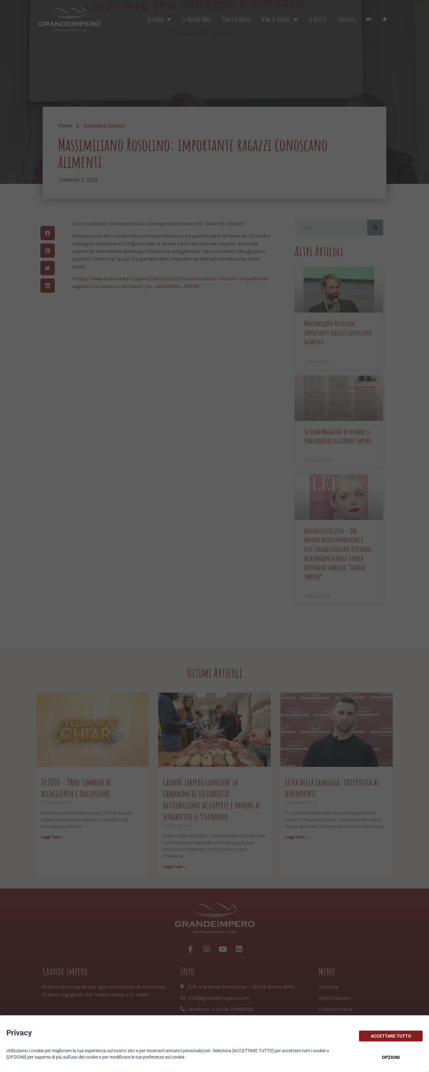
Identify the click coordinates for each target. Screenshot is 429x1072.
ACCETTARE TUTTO (391, 1036)
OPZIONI (391, 1057)
